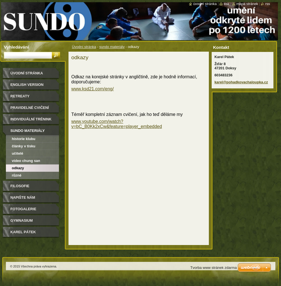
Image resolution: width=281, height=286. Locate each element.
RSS (267, 4)
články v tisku (23, 146)
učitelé (17, 153)
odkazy (18, 168)
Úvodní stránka (84, 47)
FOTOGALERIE (23, 209)
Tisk (226, 4)
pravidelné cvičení (29, 108)
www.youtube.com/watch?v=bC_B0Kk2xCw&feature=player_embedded (116, 124)
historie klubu (23, 139)
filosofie (19, 186)
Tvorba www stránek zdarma (213, 268)
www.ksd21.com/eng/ (92, 88)
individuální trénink (30, 119)
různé (16, 175)
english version (27, 85)
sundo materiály (111, 47)
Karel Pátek (23, 232)
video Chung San (26, 161)
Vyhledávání (16, 47)
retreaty (19, 96)
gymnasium (21, 220)
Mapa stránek (247, 4)
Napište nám (22, 197)
